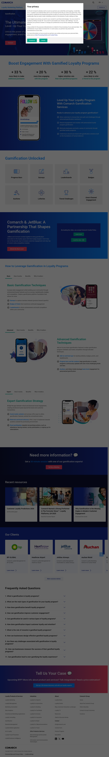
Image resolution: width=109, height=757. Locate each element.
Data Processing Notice (41, 35)
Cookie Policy (54, 35)
